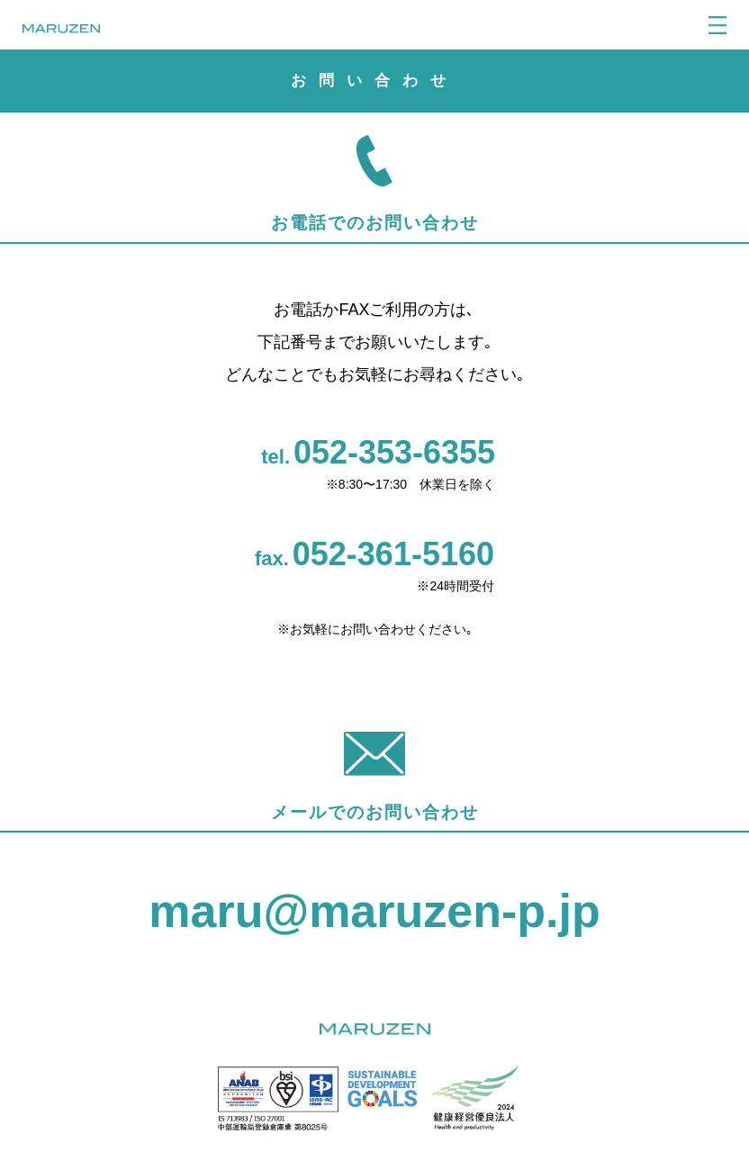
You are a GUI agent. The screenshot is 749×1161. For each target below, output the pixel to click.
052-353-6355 (394, 452)
